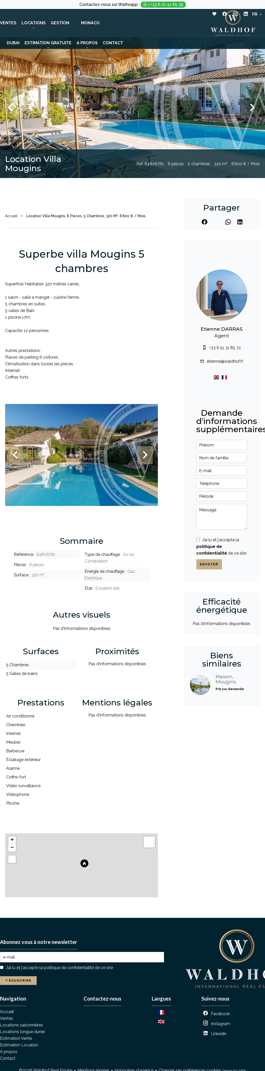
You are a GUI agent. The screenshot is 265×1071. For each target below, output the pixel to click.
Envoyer (209, 564)
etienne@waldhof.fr (225, 361)
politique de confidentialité (69, 967)
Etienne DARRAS (222, 329)
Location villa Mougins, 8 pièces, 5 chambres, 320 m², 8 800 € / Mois (86, 216)
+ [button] (12, 840)
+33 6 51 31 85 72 (225, 347)
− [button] (12, 848)
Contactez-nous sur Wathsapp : (132, 5)
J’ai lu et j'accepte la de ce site (221, 546)
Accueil (11, 216)
